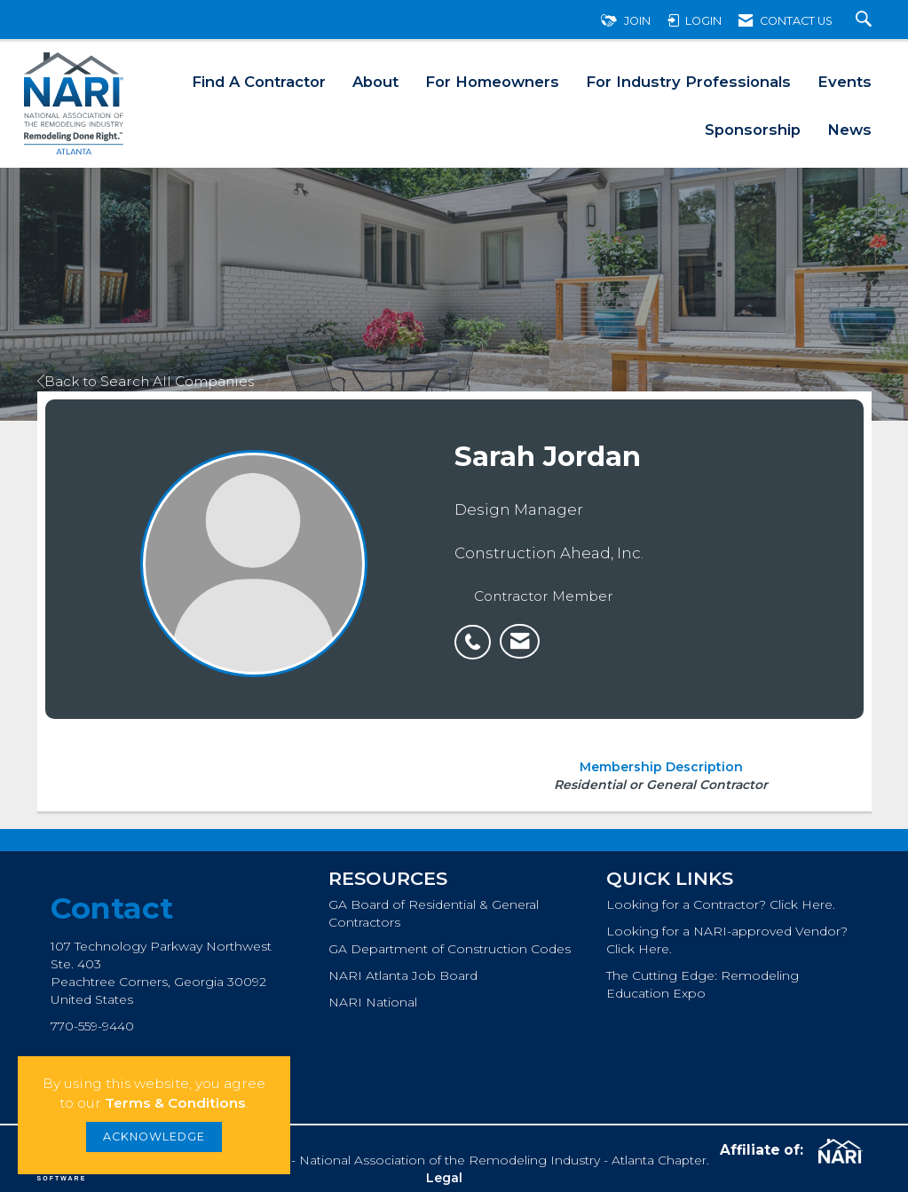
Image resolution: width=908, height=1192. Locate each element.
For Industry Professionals (688, 82)
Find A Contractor (259, 82)
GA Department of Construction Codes (449, 949)
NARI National (372, 1002)
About (375, 82)
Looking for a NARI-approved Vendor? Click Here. (727, 940)
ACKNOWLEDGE (154, 1136)
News (849, 129)
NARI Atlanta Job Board (403, 975)
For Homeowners (492, 82)
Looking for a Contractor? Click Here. (720, 904)
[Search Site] (865, 21)
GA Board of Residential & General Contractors (433, 913)
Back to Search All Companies (145, 381)
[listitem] (477, 632)
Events (844, 82)
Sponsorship (753, 129)
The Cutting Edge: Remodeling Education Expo (702, 984)
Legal (444, 1178)
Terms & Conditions (175, 1102)
